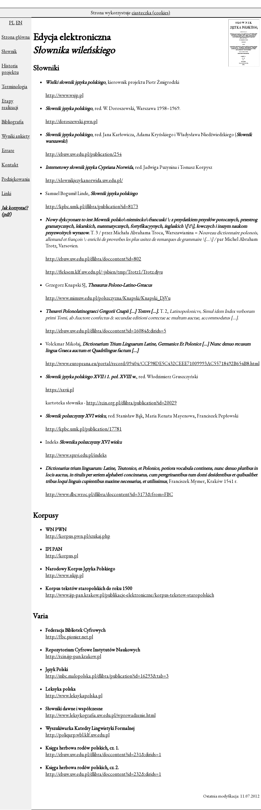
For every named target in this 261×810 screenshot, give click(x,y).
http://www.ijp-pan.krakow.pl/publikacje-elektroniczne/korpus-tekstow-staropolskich (129, 595)
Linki (6, 193)
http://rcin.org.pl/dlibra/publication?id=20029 (131, 402)
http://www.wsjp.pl (64, 95)
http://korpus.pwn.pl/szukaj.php (77, 536)
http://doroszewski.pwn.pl (71, 121)
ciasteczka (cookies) (151, 12)
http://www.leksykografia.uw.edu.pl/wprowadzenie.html (100, 715)
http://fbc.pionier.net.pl (69, 636)
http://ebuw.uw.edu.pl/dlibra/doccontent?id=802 (93, 258)
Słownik (9, 51)
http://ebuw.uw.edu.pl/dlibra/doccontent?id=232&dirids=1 (103, 774)
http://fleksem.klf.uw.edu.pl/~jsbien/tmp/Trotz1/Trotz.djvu (104, 272)
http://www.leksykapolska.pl (73, 695)
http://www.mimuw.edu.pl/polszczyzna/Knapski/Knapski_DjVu (107, 298)
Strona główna (16, 37)
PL (12, 22)
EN (19, 22)
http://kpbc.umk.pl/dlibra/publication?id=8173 (91, 206)
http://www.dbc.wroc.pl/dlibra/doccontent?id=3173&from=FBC (109, 494)
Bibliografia (13, 121)
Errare (8, 150)
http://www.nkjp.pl (64, 575)
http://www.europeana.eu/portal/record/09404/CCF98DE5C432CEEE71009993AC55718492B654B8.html (152, 363)
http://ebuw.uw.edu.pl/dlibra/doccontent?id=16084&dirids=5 (105, 330)
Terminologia (14, 86)
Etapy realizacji (10, 104)
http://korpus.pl (61, 555)
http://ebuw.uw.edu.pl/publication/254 (83, 154)
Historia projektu (10, 68)
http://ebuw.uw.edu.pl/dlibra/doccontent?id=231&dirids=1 (103, 754)
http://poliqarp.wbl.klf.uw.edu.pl (77, 734)
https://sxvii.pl (59, 389)
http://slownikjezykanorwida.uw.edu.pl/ (84, 180)
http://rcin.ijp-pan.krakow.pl (73, 656)
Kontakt (10, 164)
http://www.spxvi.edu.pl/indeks (76, 455)
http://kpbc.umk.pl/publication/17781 (83, 429)
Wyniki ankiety (16, 136)
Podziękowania (16, 179)
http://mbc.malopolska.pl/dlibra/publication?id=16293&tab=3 (107, 676)
